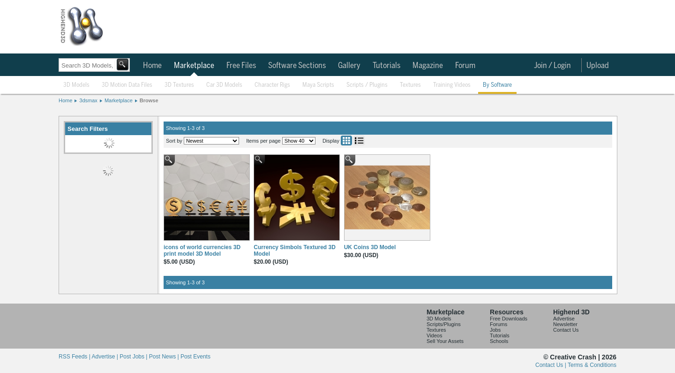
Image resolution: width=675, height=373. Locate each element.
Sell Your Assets (445, 341)
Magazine (427, 65)
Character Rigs (272, 85)
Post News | (164, 356)
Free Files (241, 65)
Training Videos (452, 85)
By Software (497, 85)
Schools (499, 341)
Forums (498, 324)
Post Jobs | (134, 356)
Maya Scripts (318, 85)
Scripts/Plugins (444, 324)
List (359, 140)
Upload (597, 65)
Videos (434, 335)
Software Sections (297, 65)
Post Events (195, 356)
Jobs (495, 330)
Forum (465, 65)
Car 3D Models (224, 85)
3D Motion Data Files (127, 85)
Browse (149, 100)
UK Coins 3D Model (370, 247)
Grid (346, 140)
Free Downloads (508, 318)
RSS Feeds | (75, 356)
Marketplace (194, 65)
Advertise (564, 318)
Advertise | (105, 356)
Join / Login (552, 65)
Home (152, 65)
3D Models (76, 85)
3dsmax (88, 100)
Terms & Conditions (592, 365)
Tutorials (386, 65)
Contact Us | (551, 365)
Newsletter (565, 324)
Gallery (349, 65)
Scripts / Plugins (367, 85)
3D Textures (179, 85)
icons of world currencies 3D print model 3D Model (202, 250)
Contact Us (565, 330)
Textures (410, 85)
